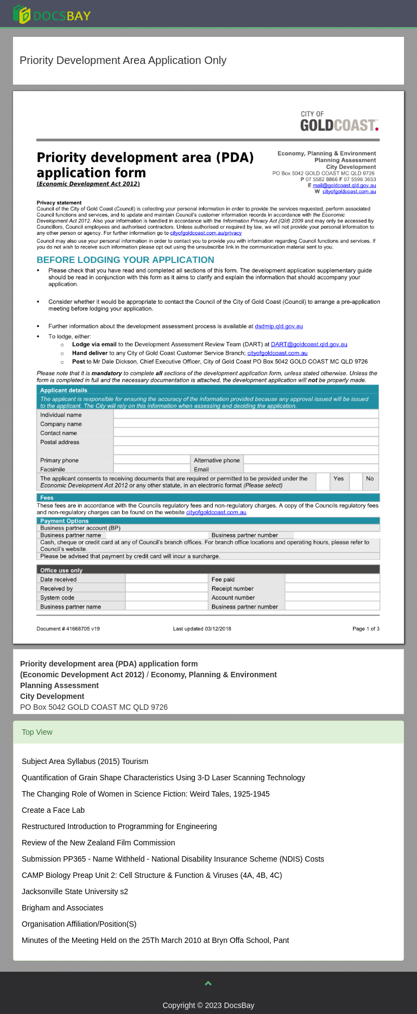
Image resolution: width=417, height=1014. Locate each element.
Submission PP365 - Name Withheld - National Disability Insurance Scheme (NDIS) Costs (173, 859)
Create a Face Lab (53, 810)
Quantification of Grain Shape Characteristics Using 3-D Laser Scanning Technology (163, 777)
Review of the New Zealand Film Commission (98, 842)
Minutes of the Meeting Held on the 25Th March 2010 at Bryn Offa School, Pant (155, 940)
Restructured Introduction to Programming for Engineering (119, 826)
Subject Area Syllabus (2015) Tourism (85, 761)
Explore (133, 13)
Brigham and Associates (62, 907)
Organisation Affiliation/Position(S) (79, 924)
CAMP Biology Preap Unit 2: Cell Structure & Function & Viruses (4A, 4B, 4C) (152, 875)
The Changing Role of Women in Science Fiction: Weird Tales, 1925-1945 (146, 794)
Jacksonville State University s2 (75, 891)
